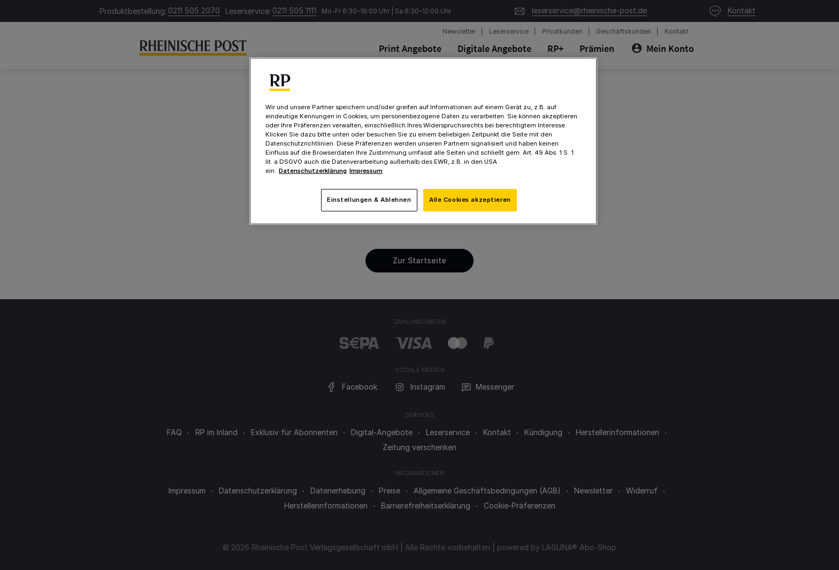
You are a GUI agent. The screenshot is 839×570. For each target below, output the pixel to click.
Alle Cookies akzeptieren (470, 199)
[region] (423, 141)
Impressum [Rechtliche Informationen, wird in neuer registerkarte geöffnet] (366, 170)
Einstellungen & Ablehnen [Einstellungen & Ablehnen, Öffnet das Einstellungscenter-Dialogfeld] (369, 199)
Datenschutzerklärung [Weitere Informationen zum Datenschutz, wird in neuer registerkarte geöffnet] (313, 170)
